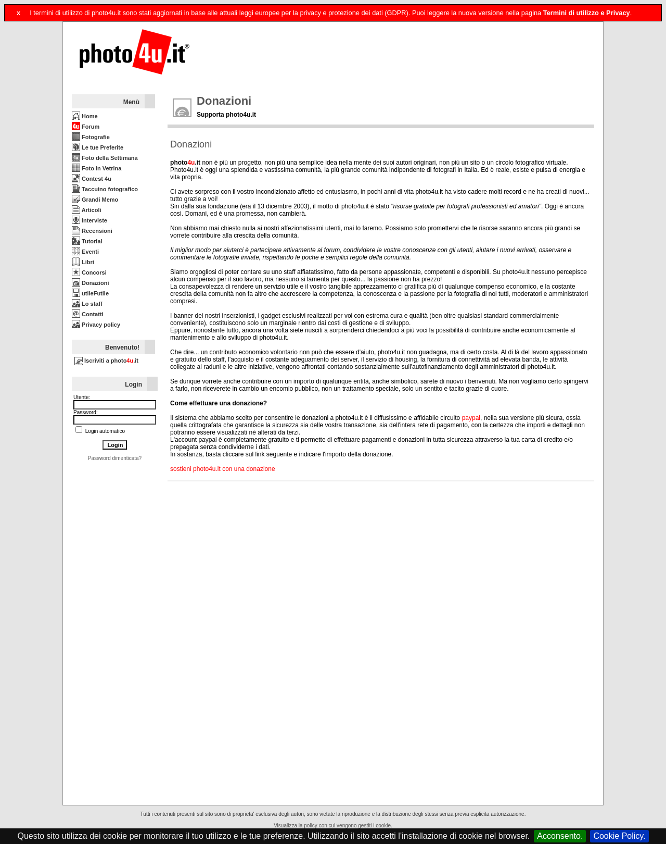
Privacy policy (96, 324)
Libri (83, 262)
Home (85, 116)
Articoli (86, 210)
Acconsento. (560, 835)
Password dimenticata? (115, 458)
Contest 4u (91, 179)
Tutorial (87, 241)
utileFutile (90, 293)
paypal (471, 417)
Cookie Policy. (619, 835)
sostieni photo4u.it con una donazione (222, 469)
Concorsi (89, 272)
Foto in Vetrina (96, 168)
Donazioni (90, 283)
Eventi (85, 252)
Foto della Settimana (105, 158)
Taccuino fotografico (105, 189)
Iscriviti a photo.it (106, 360)
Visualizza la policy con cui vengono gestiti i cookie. (333, 825)
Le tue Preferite (97, 147)
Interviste (89, 220)
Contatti (88, 314)
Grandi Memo (95, 199)
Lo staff (87, 304)
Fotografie (91, 137)
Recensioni (92, 231)
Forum (85, 126)
